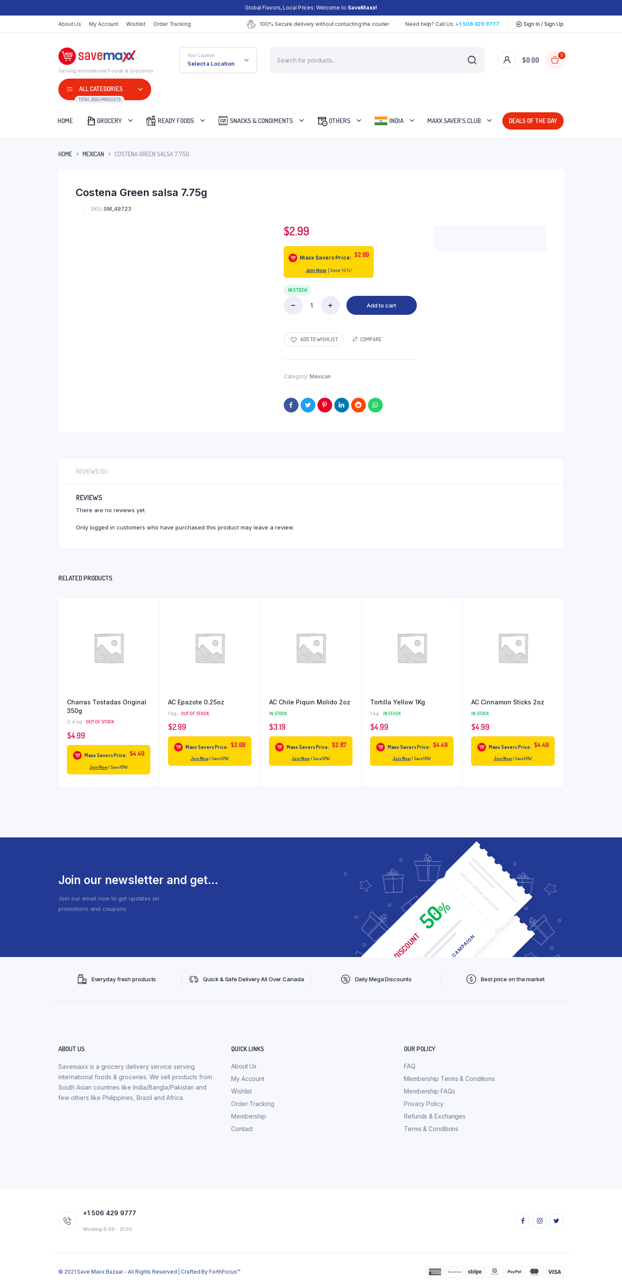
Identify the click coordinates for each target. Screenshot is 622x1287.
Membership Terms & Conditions (449, 1078)
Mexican (93, 154)
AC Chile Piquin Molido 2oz (309, 702)
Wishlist (136, 24)
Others (333, 120)
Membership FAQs (429, 1091)
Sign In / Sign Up (539, 24)
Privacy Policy (424, 1103)
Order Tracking (172, 24)
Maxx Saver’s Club (454, 121)
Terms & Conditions (431, 1128)
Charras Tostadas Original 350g (106, 706)
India (388, 121)
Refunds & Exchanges (435, 1116)
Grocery (104, 120)
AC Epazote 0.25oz (196, 702)
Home (65, 121)
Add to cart (381, 305)
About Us (69, 24)
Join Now (316, 270)
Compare (370, 339)
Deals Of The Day (531, 121)
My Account (103, 24)
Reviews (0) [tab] (92, 471)
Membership (248, 1116)
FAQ (410, 1066)
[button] (313, 339)
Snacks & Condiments (255, 120)
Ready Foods (170, 120)
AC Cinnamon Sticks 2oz (507, 702)
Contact (242, 1128)
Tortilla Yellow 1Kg (397, 702)
